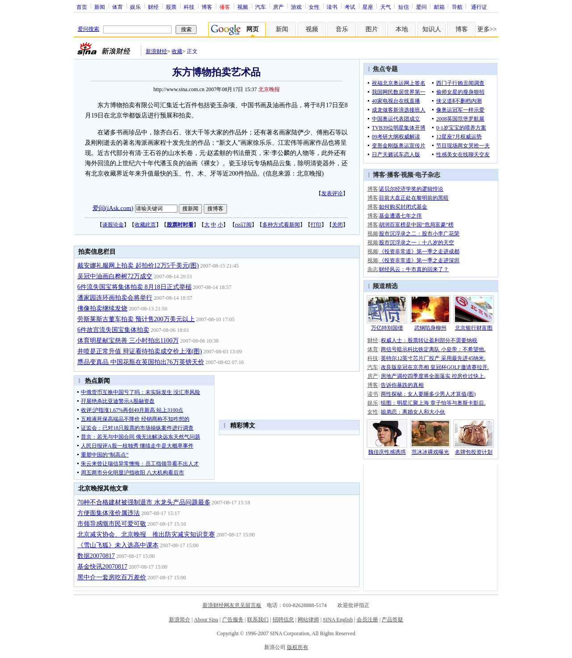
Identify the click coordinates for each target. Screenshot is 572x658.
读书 (332, 6)
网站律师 (308, 619)
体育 (117, 6)
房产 (278, 6)
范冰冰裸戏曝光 (430, 452)
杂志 (372, 269)
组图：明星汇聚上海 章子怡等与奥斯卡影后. (433, 403)
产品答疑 (392, 619)
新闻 (99, 6)
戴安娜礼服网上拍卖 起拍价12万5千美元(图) (138, 265)
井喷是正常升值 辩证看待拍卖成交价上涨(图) (139, 351)
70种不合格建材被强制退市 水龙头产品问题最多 (143, 502)
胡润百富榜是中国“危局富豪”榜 (416, 225)
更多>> (487, 29)
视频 (242, 6)
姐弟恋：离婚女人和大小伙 (413, 412)
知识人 (431, 29)
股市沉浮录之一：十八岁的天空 (416, 242)
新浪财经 (156, 51)
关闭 (337, 225)
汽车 (260, 6)
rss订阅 (243, 225)
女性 (314, 6)
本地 (401, 29)
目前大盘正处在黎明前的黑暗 (414, 198)
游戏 (296, 6)
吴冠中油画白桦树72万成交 (114, 276)
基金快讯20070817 (102, 566)
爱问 (421, 6)
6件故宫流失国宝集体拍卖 (113, 330)
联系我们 (258, 619)
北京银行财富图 (473, 328)
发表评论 (332, 193)
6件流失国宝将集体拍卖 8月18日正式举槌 (134, 287)
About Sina (206, 619)
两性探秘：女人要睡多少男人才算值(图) (428, 394)
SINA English (338, 619)
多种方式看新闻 (281, 225)
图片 (372, 29)
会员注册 (367, 619)
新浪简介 (179, 619)
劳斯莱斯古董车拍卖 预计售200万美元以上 (136, 319)
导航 (457, 6)
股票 (171, 6)
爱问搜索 (88, 29)
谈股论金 (113, 225)
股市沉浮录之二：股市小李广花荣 (419, 234)
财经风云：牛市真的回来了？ (414, 269)
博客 (207, 6)
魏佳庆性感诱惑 (387, 452)
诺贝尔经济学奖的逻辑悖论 (411, 189)
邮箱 (439, 6)
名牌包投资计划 (473, 452)
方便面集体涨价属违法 (108, 513)
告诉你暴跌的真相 (402, 385)
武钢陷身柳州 (430, 328)
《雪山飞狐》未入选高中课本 (118, 545)
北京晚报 (269, 89)
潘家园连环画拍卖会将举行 (114, 297)
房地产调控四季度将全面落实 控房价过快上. (433, 376)
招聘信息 (283, 619)
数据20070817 (96, 556)
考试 (350, 6)
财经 (153, 6)
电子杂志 (427, 175)
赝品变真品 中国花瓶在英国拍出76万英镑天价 (140, 362)
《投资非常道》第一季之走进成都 (419, 251)
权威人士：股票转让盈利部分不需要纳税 (429, 340)
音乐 (342, 29)
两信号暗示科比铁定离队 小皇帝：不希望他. (433, 349)
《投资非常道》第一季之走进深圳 (419, 260)
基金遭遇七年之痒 (400, 216)
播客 (393, 175)
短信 (403, 6)
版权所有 (297, 647)
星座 (367, 6)
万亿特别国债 (387, 328)
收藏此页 (145, 225)
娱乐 (135, 6)
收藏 (177, 51)
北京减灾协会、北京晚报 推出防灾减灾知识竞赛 (146, 534)
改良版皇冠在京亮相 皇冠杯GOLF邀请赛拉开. (434, 367)
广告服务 (233, 619)
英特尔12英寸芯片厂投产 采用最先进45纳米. (433, 358)
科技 (189, 6)
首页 (81, 6)
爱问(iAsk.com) (113, 208)
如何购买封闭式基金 (403, 207)
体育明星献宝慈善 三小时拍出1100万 (128, 340)
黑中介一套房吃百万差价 (111, 577)
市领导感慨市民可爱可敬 (111, 523)
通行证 (479, 6)
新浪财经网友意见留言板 (231, 605)
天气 (385, 6)
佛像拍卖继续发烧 (102, 308)
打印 (316, 225)
